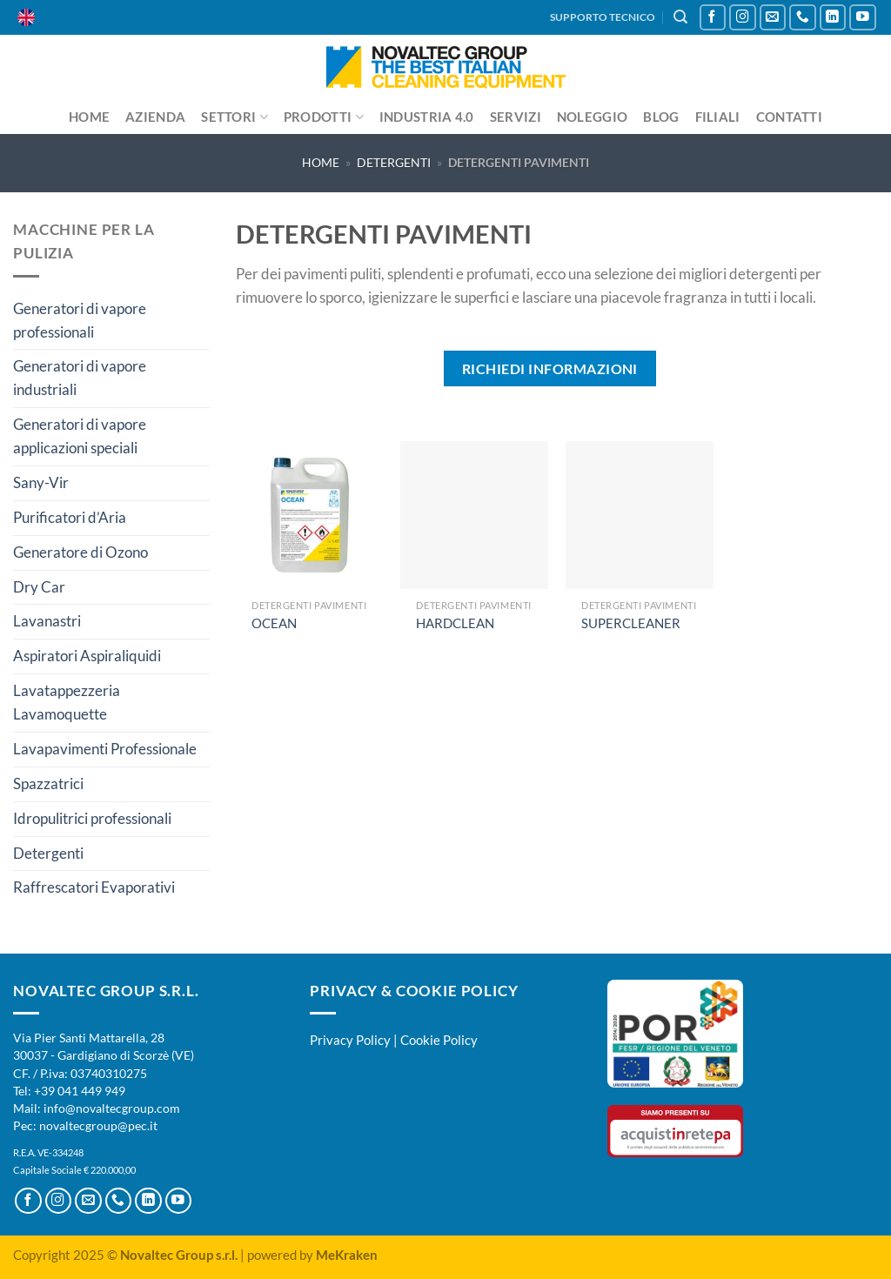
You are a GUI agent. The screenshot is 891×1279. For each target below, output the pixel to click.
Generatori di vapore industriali (79, 377)
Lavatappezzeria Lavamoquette (66, 702)
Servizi (515, 116)
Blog (661, 116)
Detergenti (394, 162)
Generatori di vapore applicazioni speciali (79, 436)
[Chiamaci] (802, 17)
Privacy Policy (350, 1040)
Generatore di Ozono (80, 552)
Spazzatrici (48, 783)
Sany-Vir (41, 482)
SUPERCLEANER (630, 623)
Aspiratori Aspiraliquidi (87, 655)
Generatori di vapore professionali (79, 320)
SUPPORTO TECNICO (602, 16)
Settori (234, 117)
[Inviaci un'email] (773, 17)
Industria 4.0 (426, 116)
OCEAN (274, 623)
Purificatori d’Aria (69, 517)
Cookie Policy (439, 1040)
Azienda (155, 116)
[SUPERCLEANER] (639, 515)
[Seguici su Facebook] (713, 17)
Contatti (789, 116)
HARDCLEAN (455, 623)
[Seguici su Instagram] (742, 17)
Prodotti (324, 117)
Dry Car (39, 587)
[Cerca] (680, 17)
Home (89, 116)
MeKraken (347, 1254)
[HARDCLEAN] (474, 515)
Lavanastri (47, 621)
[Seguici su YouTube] (862, 17)
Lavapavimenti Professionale (105, 749)
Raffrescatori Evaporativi (94, 887)
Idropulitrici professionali (92, 818)
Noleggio (592, 116)
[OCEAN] (310, 515)
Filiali (717, 116)
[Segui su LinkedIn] (833, 17)
